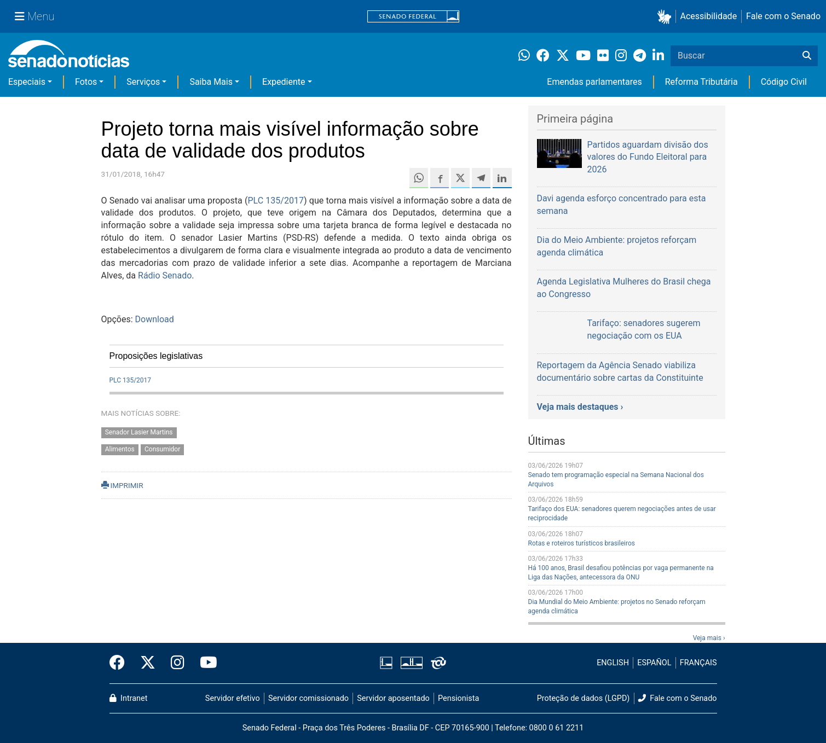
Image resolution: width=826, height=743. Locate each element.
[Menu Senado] (34, 16)
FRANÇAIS (698, 662)
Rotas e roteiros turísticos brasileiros (581, 543)
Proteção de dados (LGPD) (583, 698)
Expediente (283, 82)
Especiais (26, 82)
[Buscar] (807, 56)
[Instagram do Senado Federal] (177, 663)
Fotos (86, 82)
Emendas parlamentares (594, 82)
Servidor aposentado (393, 698)
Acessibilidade (708, 16)
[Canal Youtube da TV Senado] (204, 663)
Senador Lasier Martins (139, 432)
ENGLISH (613, 662)
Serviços (143, 82)
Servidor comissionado (308, 698)
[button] (666, 16)
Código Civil (784, 82)
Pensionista (458, 698)
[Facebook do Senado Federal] (120, 663)
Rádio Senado (165, 275)
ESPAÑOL (654, 662)
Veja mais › (709, 638)
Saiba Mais (211, 82)
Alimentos (120, 449)
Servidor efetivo (232, 698)
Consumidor (162, 449)
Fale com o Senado (783, 16)
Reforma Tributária (701, 82)
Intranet (128, 698)
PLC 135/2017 (275, 200)
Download (154, 319)
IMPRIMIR (122, 485)
